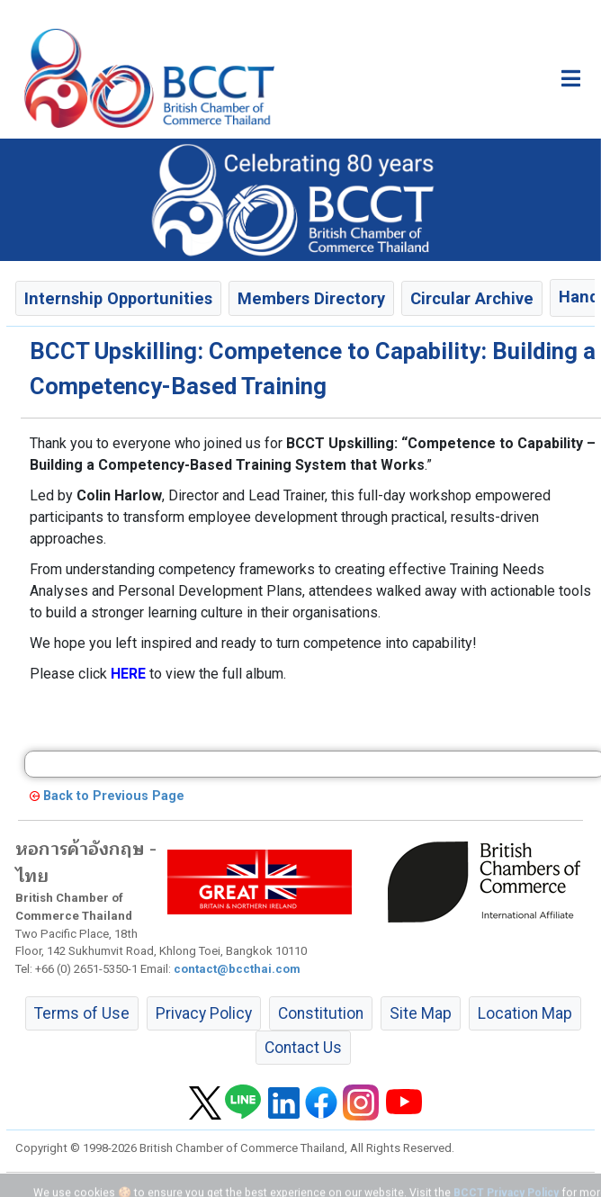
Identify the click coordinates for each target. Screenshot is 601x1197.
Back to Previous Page (113, 796)
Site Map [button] (421, 1013)
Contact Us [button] (303, 1048)
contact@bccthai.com (237, 969)
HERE (128, 673)
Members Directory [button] (311, 298)
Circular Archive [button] (472, 298)
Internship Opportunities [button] (118, 298)
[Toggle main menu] (571, 78)
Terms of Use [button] (82, 1013)
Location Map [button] (525, 1013)
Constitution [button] (320, 1013)
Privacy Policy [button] (204, 1013)
